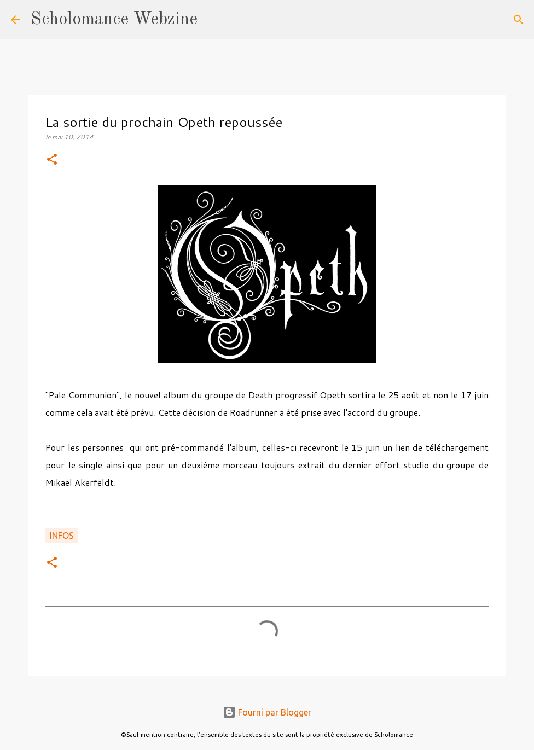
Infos (62, 535)
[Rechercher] (212, 20)
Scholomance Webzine (114, 19)
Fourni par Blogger (267, 712)
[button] (52, 160)
